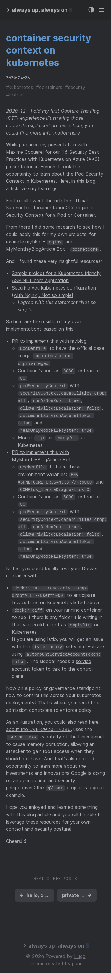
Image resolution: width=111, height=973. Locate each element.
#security (75, 87)
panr (76, 958)
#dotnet (15, 95)
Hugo (80, 950)
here (75, 133)
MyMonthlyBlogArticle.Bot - (52, 249)
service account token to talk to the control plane (52, 663)
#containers (49, 87)
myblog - (44, 242)
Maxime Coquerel (25, 152)
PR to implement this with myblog (49, 341)
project (64, 782)
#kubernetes (19, 87)
